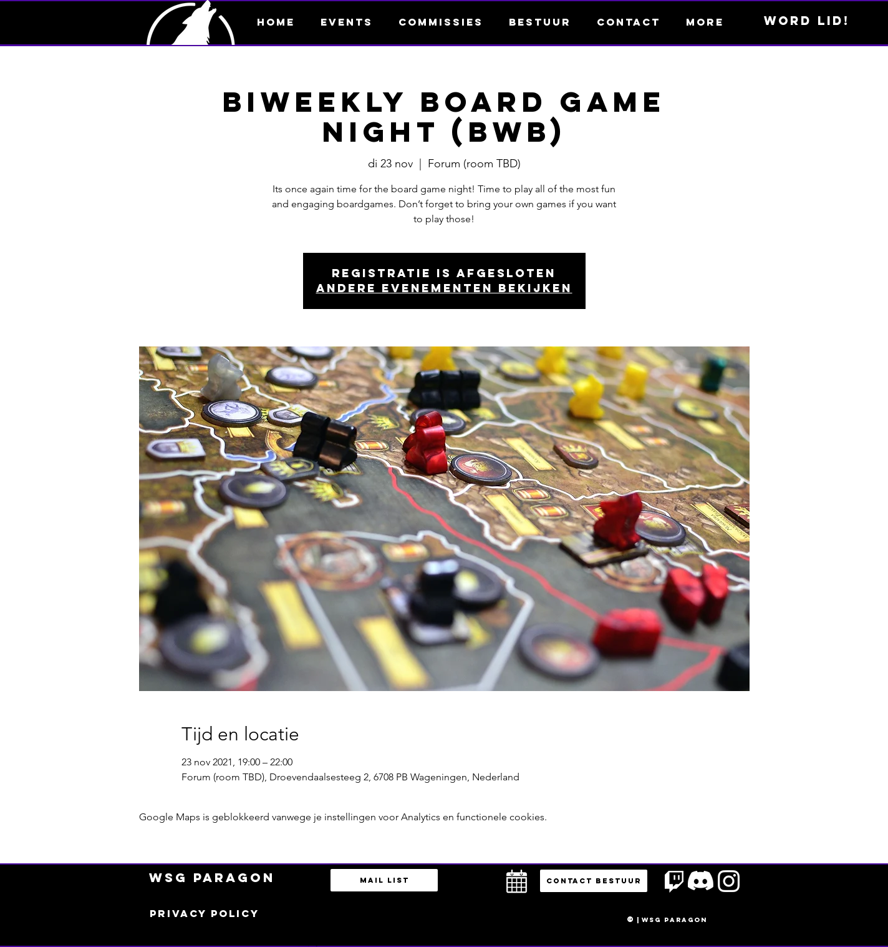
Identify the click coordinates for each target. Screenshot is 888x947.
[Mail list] (384, 880)
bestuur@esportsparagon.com (305, 943)
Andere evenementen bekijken (444, 288)
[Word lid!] (807, 21)
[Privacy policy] (205, 914)
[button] (704, 21)
